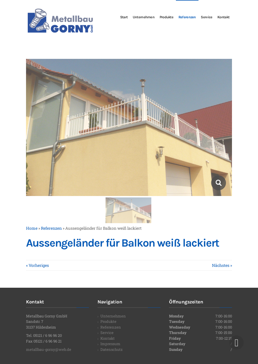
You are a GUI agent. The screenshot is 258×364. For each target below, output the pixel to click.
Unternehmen (113, 316)
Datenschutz (111, 349)
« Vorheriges (37, 265)
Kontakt (107, 338)
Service (107, 332)
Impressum (110, 343)
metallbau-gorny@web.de (48, 349)
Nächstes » (222, 265)
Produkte (108, 321)
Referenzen (110, 327)
